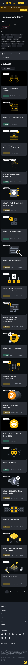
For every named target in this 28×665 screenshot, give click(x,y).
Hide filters (5, 57)
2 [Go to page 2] (10, 592)
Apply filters (11, 53)
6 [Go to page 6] (24, 592)
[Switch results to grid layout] (2, 54)
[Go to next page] (3, 594)
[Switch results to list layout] (5, 54)
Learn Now (23, 9)
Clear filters (19, 53)
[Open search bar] (16, 3)
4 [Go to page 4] (17, 592)
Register (21, 3)
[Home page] (10, 3)
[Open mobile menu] (26, 3)
